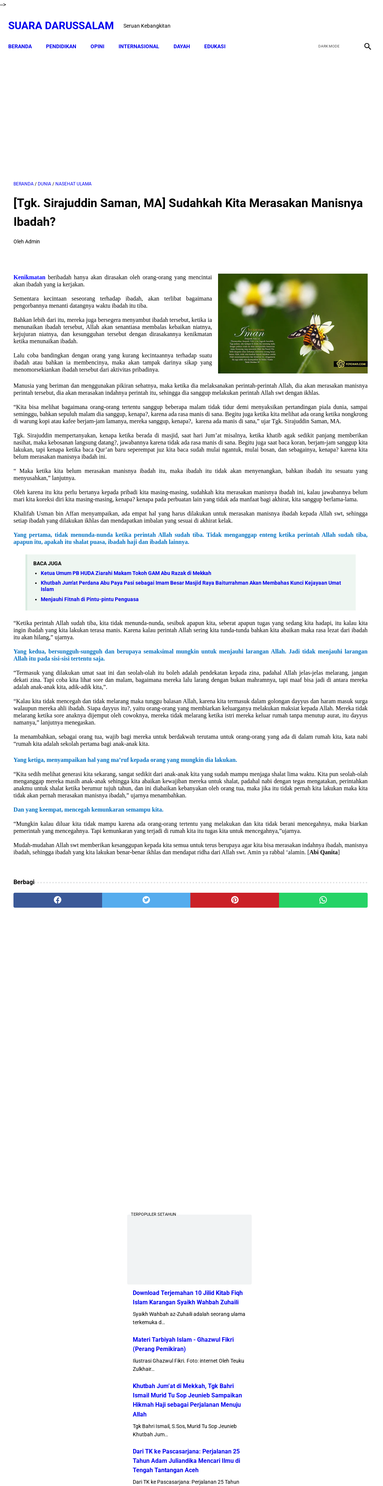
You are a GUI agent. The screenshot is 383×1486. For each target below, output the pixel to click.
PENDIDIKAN (66, 34)
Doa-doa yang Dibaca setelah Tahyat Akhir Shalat (338, 781)
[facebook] (309, 17)
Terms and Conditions (234, 1467)
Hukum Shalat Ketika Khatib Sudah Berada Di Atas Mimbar (341, 1029)
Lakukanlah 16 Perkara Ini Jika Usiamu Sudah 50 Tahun (343, 1071)
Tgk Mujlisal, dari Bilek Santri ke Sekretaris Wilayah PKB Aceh (340, 1114)
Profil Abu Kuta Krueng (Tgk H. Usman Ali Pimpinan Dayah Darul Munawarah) (324, 697)
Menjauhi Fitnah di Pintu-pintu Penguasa (90, 698)
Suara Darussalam (66, 17)
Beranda (25, 34)
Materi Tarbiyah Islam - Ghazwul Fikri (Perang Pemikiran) (315, 427)
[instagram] (361, 17)
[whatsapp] (221, 1056)
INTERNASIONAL (144, 34)
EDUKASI (220, 34)
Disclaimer (163, 1467)
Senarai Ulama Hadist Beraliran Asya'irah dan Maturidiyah (341, 858)
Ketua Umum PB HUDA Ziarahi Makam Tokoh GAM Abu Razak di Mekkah (126, 672)
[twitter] (326, 17)
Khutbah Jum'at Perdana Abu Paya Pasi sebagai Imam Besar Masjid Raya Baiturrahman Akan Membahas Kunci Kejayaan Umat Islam (127, 685)
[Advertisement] (132, 107)
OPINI (103, 34)
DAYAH (187, 34)
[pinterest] (162, 1056)
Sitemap (192, 1467)
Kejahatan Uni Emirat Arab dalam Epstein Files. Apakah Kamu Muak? (343, 986)
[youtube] (344, 17)
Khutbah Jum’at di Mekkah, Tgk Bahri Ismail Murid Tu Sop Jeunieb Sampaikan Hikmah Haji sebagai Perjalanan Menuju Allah (320, 493)
